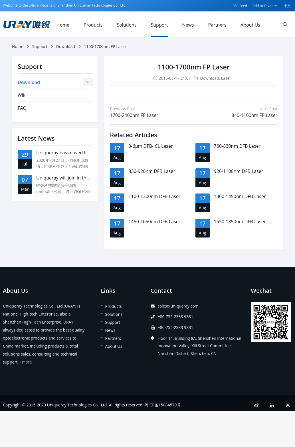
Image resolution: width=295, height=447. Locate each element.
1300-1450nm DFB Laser (240, 196)
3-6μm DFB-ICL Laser (150, 146)
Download (65, 46)
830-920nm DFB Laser (151, 171)
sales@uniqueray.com (177, 306)
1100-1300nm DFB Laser (154, 196)
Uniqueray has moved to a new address (78, 152)
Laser (226, 78)
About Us (250, 25)
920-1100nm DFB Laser (238, 171)
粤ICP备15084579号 (162, 405)
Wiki (22, 95)
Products (93, 25)
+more (26, 362)
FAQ (22, 108)
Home (62, 25)
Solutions (126, 25)
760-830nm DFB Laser (237, 146)
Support (159, 25)
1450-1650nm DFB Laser (154, 221)
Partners (217, 25)
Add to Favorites (265, 5)
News (188, 25)
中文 (287, 5)
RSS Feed (240, 5)
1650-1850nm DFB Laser (240, 221)
